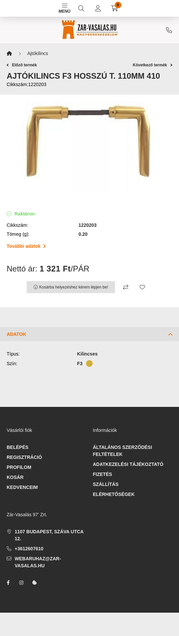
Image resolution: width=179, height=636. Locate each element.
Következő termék (152, 65)
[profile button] (98, 8)
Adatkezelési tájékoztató (128, 464)
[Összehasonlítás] (125, 287)
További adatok (26, 246)
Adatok (16, 334)
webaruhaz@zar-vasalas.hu (38, 562)
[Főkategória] (9, 53)
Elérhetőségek (114, 494)
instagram (21, 582)
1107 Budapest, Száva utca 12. (49, 535)
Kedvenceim (22, 487)
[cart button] (114, 8)
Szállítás (106, 484)
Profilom (19, 467)
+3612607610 (169, 30)
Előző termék (22, 65)
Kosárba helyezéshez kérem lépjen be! (73, 287)
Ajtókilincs (37, 53)
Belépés (17, 447)
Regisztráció (24, 457)
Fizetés (102, 474)
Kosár (15, 477)
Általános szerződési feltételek (122, 451)
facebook (8, 582)
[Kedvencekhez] (142, 287)
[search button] (81, 8)
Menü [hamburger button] (64, 9)
